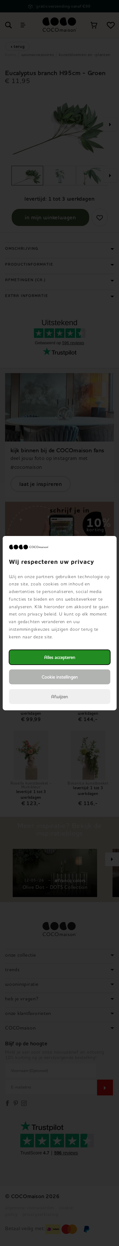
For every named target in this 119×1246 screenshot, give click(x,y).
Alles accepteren (59, 657)
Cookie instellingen (60, 677)
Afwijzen (59, 696)
